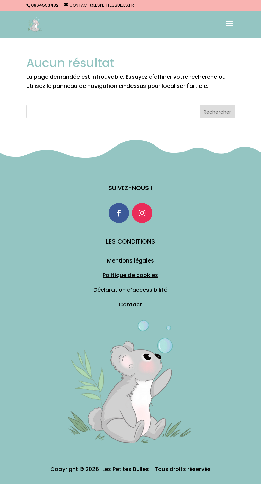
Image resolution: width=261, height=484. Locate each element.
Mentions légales (130, 261)
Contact (130, 304)
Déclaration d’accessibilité (130, 290)
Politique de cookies (130, 275)
